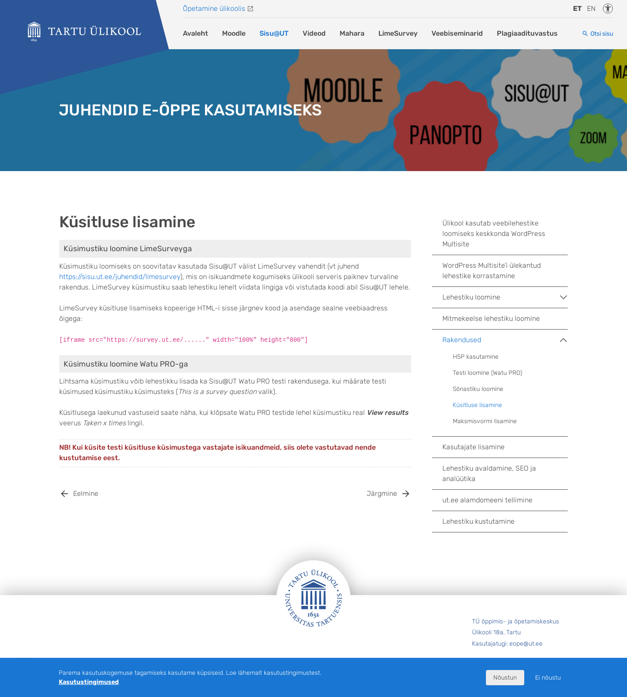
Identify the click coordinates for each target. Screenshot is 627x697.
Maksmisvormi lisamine (485, 421)
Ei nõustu (548, 677)
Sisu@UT (274, 33)
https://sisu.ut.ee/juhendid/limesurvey (119, 277)
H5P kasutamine (476, 356)
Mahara (352, 33)
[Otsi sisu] (597, 34)
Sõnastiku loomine (478, 389)
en (591, 8)
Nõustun (505, 677)
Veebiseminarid (457, 33)
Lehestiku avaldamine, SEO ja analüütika (489, 473)
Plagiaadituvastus (527, 33)
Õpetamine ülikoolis (214, 8)
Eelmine (85, 493)
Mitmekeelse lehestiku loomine (491, 318)
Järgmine (382, 493)
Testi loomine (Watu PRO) (487, 373)
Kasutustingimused (89, 682)
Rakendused (505, 340)
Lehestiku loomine (505, 297)
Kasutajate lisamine (473, 447)
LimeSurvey (398, 33)
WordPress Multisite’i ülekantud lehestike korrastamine (491, 270)
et (577, 8)
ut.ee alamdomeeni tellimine (487, 500)
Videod (314, 33)
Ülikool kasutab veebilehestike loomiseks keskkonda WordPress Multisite (493, 233)
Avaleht (195, 33)
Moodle (234, 33)
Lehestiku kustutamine (478, 521)
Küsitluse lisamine (477, 405)
